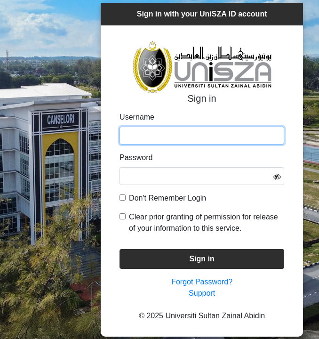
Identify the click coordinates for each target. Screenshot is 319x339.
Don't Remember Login (167, 198)
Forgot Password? (201, 282)
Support (202, 293)
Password (136, 157)
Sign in (201, 259)
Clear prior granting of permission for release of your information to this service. (203, 222)
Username (137, 117)
